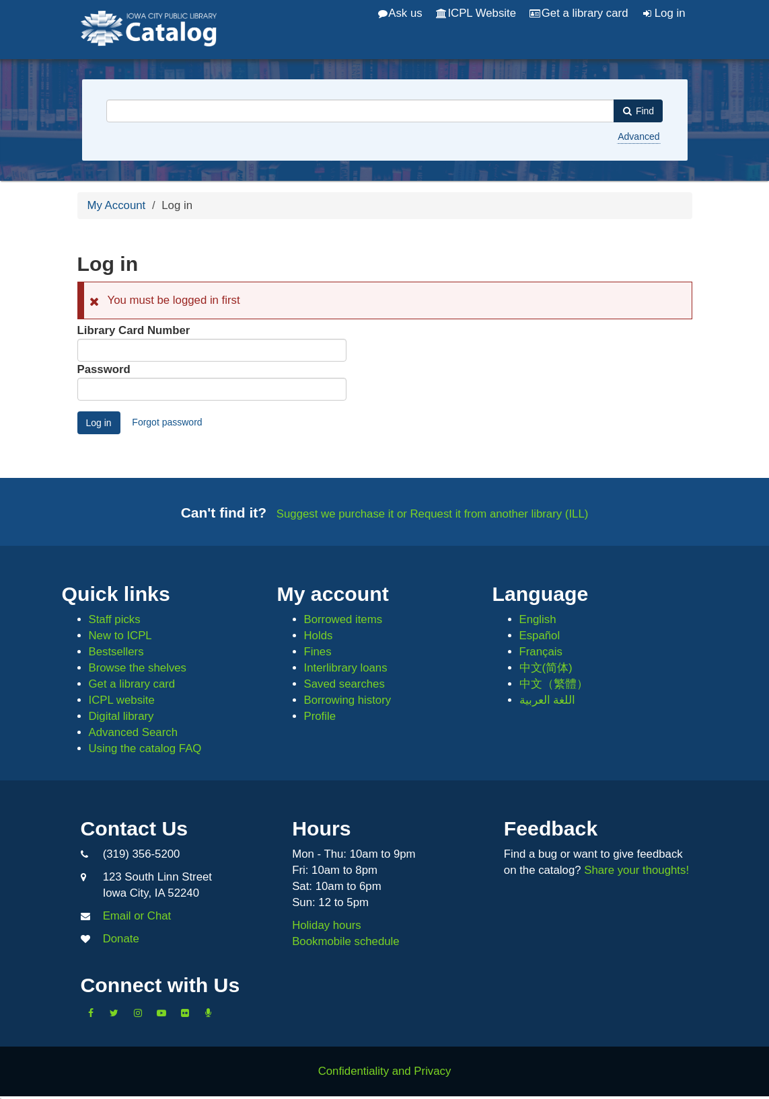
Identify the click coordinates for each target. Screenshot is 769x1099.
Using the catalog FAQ (145, 748)
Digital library (121, 716)
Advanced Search (133, 732)
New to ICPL (120, 635)
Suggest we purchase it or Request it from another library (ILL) (433, 513)
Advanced (638, 136)
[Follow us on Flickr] (185, 1013)
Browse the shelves (138, 667)
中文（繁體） (553, 684)
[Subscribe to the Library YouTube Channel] (161, 1013)
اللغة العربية (547, 700)
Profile (320, 716)
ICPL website (122, 700)
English (537, 619)
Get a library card (578, 13)
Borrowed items (343, 619)
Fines (318, 651)
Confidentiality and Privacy (384, 1071)
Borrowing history (348, 700)
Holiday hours (326, 925)
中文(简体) (546, 667)
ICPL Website (476, 13)
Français (540, 651)
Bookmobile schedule (346, 941)
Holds (318, 635)
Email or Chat (137, 915)
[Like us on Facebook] (91, 1013)
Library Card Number (133, 330)
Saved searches (344, 684)
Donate (121, 938)
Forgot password (167, 422)
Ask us (400, 13)
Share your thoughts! (636, 870)
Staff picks (115, 619)
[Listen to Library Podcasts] (208, 1013)
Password (104, 369)
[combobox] (360, 110)
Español (539, 635)
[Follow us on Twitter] (114, 1013)
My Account (116, 205)
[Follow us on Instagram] (138, 1013)
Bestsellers (116, 651)
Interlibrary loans (346, 667)
